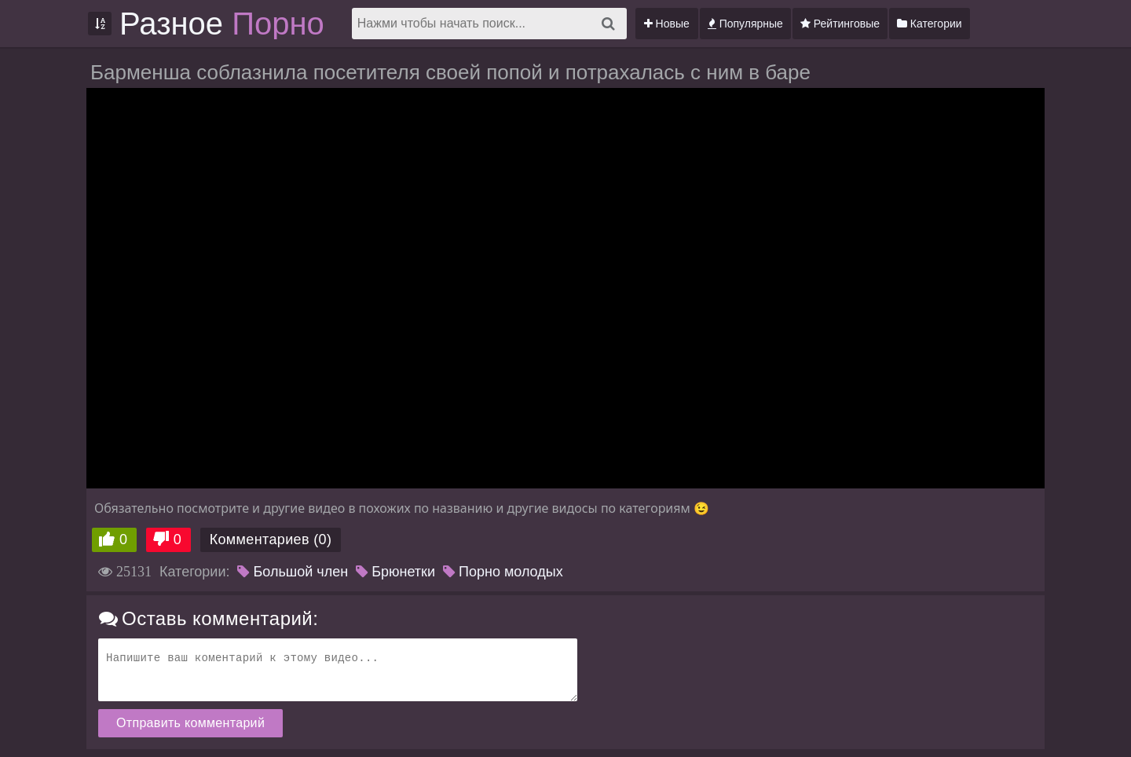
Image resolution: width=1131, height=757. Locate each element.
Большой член (292, 572)
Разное (221, 23)
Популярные (745, 23)
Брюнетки (395, 572)
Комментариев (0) (271, 539)
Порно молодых (503, 572)
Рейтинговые (840, 23)
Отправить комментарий (190, 723)
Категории (929, 23)
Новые (667, 23)
